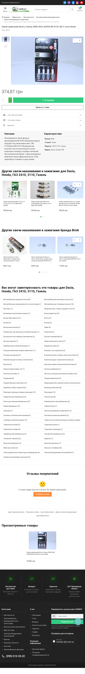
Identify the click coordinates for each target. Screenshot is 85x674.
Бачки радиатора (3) (51, 319)
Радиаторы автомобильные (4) (14, 403)
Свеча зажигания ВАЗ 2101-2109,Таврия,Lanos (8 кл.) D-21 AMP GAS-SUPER (41, 209)
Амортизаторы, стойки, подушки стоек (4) (59, 314)
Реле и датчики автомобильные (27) (16, 407)
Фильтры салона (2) (10, 454)
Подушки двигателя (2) (52, 384)
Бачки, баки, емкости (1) (12, 324)
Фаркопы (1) (48, 444)
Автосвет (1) (8, 314)
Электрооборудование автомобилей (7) (59, 458)
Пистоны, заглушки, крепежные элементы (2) (60, 379)
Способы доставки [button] (42, 120)
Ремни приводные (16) (11, 412)
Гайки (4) (47, 333)
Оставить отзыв (43, 500)
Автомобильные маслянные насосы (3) (58, 305)
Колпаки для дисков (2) (12, 361)
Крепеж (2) (7, 370)
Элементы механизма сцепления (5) (16, 463)
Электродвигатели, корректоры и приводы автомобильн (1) (23, 458)
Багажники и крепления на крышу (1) (16, 319)
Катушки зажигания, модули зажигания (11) (19, 356)
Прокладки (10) (49, 398)
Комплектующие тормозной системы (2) (59, 365)
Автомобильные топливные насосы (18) (59, 310)
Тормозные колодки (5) (11, 435)
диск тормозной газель (16, 518)
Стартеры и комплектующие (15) (15, 426)
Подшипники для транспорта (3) (15, 389)
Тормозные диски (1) (52, 430)
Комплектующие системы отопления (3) (18, 365)
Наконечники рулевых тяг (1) (14, 375)
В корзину (48, 106)
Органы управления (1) (52, 375)
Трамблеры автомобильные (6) (14, 440)
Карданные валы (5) (51, 352)
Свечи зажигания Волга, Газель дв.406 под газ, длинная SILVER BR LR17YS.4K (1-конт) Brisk (69, 209)
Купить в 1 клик (42, 113)
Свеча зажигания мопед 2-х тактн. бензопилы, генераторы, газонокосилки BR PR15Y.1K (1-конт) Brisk (41, 264)
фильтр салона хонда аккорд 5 (66, 518)
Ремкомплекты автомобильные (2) (57, 407)
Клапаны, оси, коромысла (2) (54, 356)
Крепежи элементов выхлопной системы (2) (60, 370)
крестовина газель (47, 518)
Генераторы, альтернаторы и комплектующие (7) (21, 338)
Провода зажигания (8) (52, 393)
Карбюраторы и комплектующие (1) (16, 352)
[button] (40, 222)
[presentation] (75, 40)
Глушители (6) (49, 338)
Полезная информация (10, 2)
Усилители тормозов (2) (12, 444)
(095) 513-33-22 (13, 661)
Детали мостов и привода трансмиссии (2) (19, 342)
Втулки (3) (7, 328)
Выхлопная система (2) (11, 333)
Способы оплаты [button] (42, 126)
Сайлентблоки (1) (50, 412)
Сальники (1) (8, 416)
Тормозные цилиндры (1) (53, 435)
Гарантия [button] (42, 131)
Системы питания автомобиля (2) (56, 421)
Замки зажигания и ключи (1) (55, 347)
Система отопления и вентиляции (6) (17, 421)
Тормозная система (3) (11, 430)
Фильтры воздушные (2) (12, 449)
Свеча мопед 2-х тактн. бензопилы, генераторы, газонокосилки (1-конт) (11, 264)
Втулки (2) (48, 328)
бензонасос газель (32, 518)
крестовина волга (42, 521)
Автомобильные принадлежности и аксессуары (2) (22, 310)
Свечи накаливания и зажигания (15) (57, 416)
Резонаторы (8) (50, 403)
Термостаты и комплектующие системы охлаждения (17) (63, 426)
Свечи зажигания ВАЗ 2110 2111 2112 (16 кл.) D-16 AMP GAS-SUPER (14, 209)
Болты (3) (47, 324)
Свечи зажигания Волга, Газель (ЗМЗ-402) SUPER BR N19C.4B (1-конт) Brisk (41, 559)
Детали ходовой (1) (10, 347)
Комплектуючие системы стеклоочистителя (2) (61, 361)
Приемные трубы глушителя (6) (14, 393)
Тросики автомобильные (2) (54, 440)
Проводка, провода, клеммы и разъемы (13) (19, 398)
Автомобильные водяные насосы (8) (16, 305)
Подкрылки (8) (8, 384)
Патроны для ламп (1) (11, 379)
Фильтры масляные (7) (52, 449)
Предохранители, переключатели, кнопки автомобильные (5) (63, 389)
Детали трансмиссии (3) (53, 342)
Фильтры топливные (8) (53, 454)
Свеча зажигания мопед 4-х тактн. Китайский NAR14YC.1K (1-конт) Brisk (70, 264)
